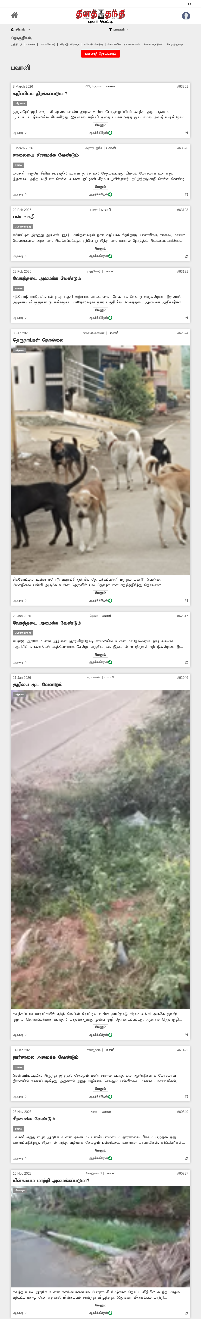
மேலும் (100, 131)
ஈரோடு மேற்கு (96, 44)
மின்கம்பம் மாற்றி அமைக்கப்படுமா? (51, 1189)
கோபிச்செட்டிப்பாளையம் (128, 44)
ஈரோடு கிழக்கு (71, 44)
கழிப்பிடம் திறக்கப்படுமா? (40, 99)
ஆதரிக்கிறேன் (100, 139)
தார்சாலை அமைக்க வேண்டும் (45, 1065)
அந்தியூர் (17, 44)
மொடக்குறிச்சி (159, 44)
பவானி (32, 44)
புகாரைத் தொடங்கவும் (100, 59)
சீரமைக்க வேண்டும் (34, 1127)
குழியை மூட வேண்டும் (37, 692)
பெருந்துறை (19, 50)
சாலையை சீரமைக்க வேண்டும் (46, 161)
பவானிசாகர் (49, 44)
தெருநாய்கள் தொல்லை (38, 347)
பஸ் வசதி (23, 223)
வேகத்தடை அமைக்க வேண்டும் (47, 285)
